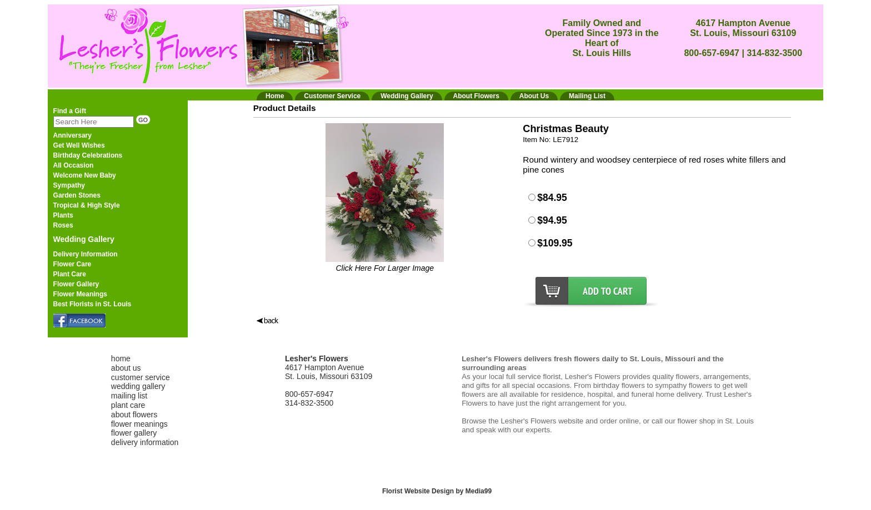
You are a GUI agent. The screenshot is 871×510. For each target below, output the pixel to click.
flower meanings (139, 424)
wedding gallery (138, 386)
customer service (140, 377)
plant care (128, 405)
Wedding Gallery (83, 239)
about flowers (134, 414)
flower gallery (134, 432)
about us (126, 367)
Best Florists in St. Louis (92, 304)
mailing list (129, 395)
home (121, 358)
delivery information (144, 442)
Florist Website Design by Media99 (437, 491)
